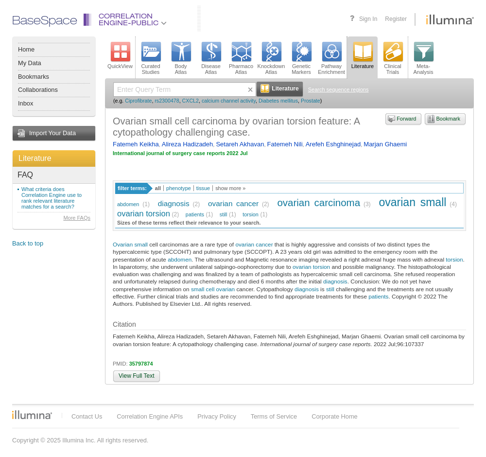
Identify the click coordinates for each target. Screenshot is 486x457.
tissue (203, 188)
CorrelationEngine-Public (133, 20)
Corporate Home (335, 416)
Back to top (27, 243)
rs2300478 (167, 101)
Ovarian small (130, 244)
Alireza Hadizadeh (187, 144)
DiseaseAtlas (211, 58)
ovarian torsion (143, 213)
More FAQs (76, 218)
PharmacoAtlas (241, 58)
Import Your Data (52, 133)
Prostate (310, 101)
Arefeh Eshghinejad (333, 144)
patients (195, 214)
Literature (35, 158)
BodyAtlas (181, 58)
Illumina (32, 414)
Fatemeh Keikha (136, 144)
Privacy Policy (216, 416)
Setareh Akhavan (240, 144)
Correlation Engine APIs (150, 416)
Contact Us (86, 416)
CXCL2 (190, 101)
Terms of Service (274, 416)
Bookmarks (33, 76)
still (223, 214)
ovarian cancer (233, 203)
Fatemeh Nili (285, 144)
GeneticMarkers (301, 58)
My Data (29, 63)
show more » (230, 188)
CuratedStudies (150, 58)
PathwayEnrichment (331, 58)
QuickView (120, 55)
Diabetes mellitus (278, 101)
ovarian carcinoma (318, 202)
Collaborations (38, 89)
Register (396, 19)
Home (26, 49)
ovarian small (412, 202)
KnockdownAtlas (271, 58)
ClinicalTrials (392, 58)
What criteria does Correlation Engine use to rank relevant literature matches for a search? (51, 198)
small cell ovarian (213, 289)
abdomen (128, 204)
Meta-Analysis (424, 58)
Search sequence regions (338, 89)
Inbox (25, 103)
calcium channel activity (229, 101)
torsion (251, 214)
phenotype (178, 188)
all (158, 188)
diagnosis (174, 203)
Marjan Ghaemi (385, 144)
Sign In (368, 19)
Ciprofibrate (138, 101)
